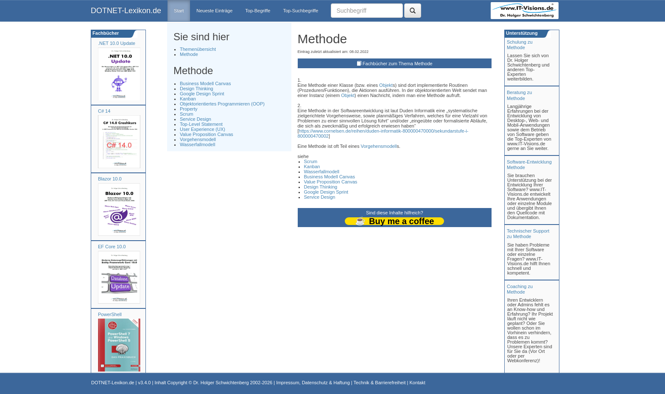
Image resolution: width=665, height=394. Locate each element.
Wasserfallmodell (197, 144)
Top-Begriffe (257, 10)
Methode (189, 54)
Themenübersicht (198, 49)
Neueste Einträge (214, 10)
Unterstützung (521, 33)
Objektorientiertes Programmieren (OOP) (222, 103)
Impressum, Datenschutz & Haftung (313, 382)
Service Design (195, 119)
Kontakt (417, 382)
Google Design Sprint (202, 93)
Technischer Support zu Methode (528, 233)
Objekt (386, 85)
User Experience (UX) (202, 129)
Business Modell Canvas (205, 83)
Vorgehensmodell (198, 139)
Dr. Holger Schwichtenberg (221, 382)
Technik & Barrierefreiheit (380, 382)
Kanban (188, 98)
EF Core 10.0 (112, 246)
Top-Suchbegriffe (300, 10)
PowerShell (110, 314)
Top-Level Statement (201, 124)
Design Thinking (196, 88)
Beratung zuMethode (519, 95)
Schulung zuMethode (520, 44)
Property (189, 108)
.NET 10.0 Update (116, 43)
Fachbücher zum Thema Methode (398, 63)
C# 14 (104, 111)
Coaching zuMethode (520, 289)
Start (179, 10)
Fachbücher (105, 33)
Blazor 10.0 (110, 178)
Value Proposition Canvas (206, 134)
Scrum (186, 114)
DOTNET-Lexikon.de (126, 10)
